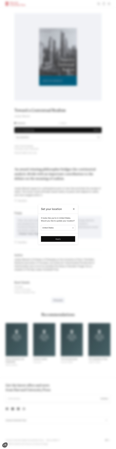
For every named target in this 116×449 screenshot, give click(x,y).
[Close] (73, 209)
